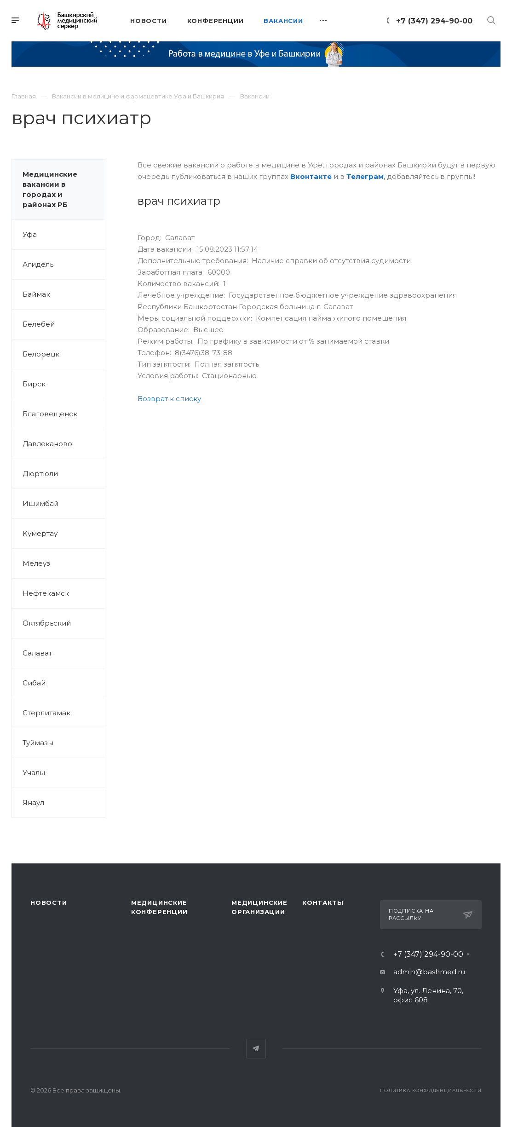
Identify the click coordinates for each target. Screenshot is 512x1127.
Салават (37, 653)
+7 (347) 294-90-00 (434, 21)
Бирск (34, 384)
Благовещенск (50, 413)
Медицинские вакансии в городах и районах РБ (50, 189)
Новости (48, 902)
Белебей (39, 324)
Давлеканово (47, 443)
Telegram (256, 1048)
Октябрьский (47, 623)
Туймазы (38, 742)
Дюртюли (40, 473)
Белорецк (41, 354)
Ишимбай (40, 503)
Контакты (322, 902)
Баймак (36, 294)
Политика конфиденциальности (431, 1090)
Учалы (34, 772)
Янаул (33, 802)
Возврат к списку (169, 398)
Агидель (38, 264)
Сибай (34, 682)
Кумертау (40, 533)
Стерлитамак (46, 712)
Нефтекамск (46, 593)
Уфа (30, 234)
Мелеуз (36, 563)
